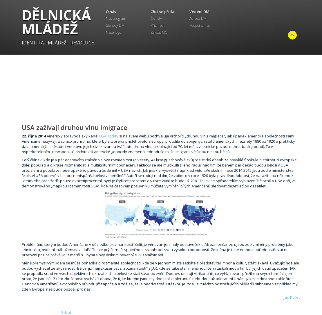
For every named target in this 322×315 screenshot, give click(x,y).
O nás (111, 11)
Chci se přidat (163, 11)
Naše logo (113, 32)
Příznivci (157, 25)
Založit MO (159, 32)
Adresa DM (198, 18)
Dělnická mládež (56, 22)
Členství (157, 18)
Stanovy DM (115, 25)
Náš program (116, 18)
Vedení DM (199, 11)
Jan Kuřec (292, 297)
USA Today (108, 136)
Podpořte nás (199, 25)
